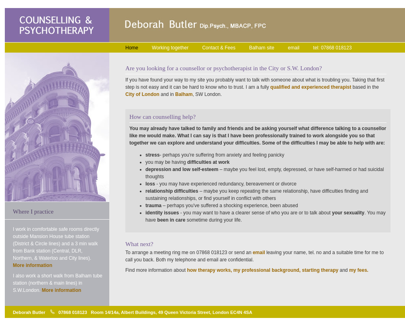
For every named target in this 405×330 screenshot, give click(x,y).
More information (32, 265)
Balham (183, 94)
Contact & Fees (218, 48)
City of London (142, 94)
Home (131, 48)
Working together (170, 48)
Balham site (261, 48)
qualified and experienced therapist (310, 87)
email (294, 48)
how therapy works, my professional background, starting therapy (262, 270)
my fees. (358, 270)
